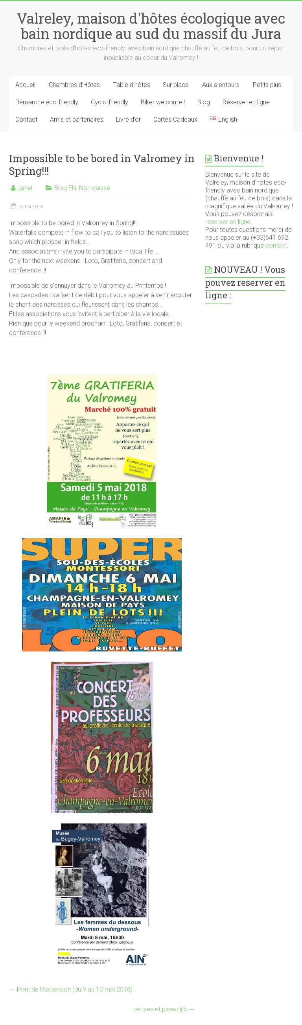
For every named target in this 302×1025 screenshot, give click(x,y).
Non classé (94, 188)
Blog (203, 102)
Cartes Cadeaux (175, 119)
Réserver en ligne (246, 102)
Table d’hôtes (131, 85)
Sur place (176, 85)
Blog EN (65, 188)
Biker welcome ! (163, 102)
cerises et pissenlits (164, 1009)
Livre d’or (128, 119)
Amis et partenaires (76, 119)
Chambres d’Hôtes (74, 85)
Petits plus (267, 85)
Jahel (24, 188)
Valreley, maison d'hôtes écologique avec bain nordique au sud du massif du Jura (151, 26)
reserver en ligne (227, 222)
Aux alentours (220, 85)
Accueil (25, 85)
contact (276, 245)
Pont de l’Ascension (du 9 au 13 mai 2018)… (72, 989)
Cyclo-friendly (109, 102)
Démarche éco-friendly (46, 102)
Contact (26, 119)
